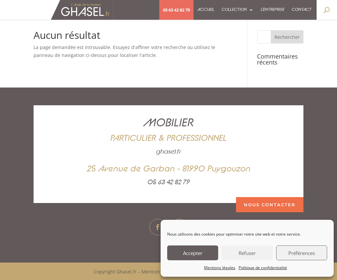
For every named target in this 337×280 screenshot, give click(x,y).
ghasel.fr (168, 151)
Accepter (192, 253)
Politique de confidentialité (263, 267)
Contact (301, 10)
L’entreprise (272, 10)
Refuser (247, 253)
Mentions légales (219, 267)
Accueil (205, 10)
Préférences (301, 253)
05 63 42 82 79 (176, 10)
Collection (234, 10)
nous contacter (270, 204)
